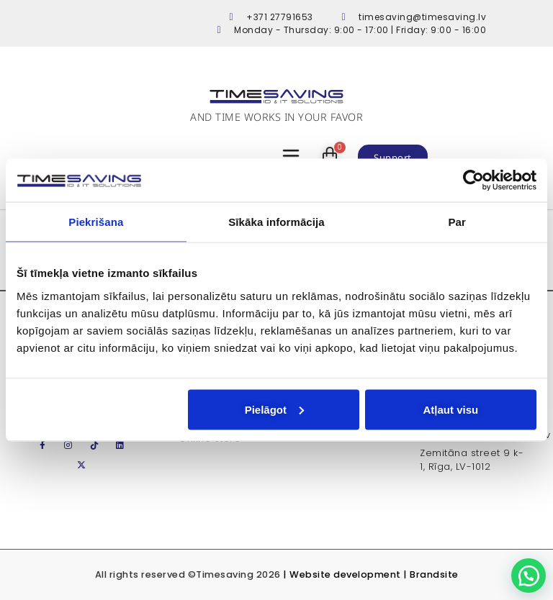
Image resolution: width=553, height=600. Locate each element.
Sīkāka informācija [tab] (276, 222)
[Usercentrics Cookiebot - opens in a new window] (473, 180)
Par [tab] (457, 222)
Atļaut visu (451, 409)
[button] (528, 575)
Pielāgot (274, 409)
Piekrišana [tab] (95, 222)
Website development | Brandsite (374, 574)
